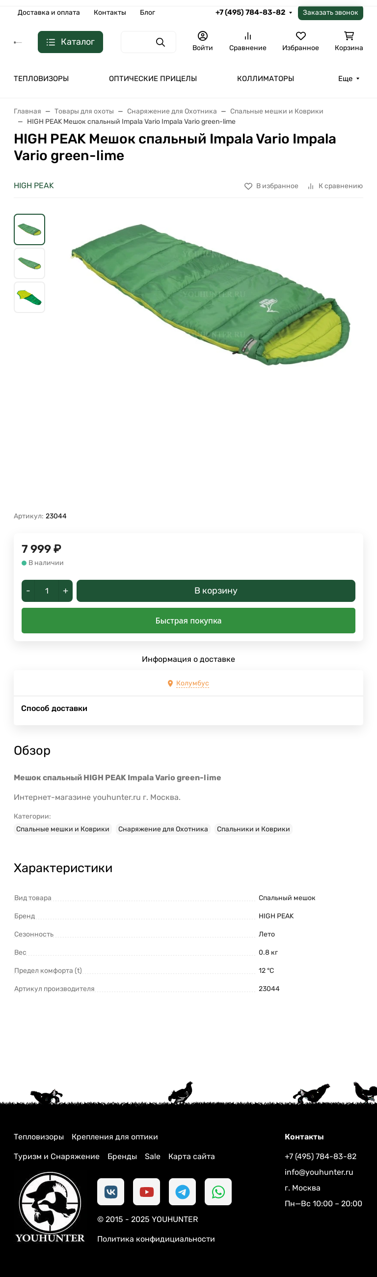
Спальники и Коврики (253, 829)
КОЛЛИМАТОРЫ (265, 78)
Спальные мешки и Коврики (62, 829)
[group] (212, 362)
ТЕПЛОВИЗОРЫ (41, 78)
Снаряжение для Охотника (163, 829)
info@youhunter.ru (319, 1172)
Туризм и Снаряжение (57, 1156)
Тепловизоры (39, 1136)
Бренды (122, 1156)
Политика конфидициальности (156, 1239)
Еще (345, 78)
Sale (153, 1156)
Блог (147, 12)
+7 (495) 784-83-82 (250, 12)
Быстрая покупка (188, 620)
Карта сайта (191, 1156)
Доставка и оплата (49, 12)
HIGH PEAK (34, 185)
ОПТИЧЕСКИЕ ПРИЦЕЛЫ (153, 78)
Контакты (110, 12)
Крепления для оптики (115, 1136)
